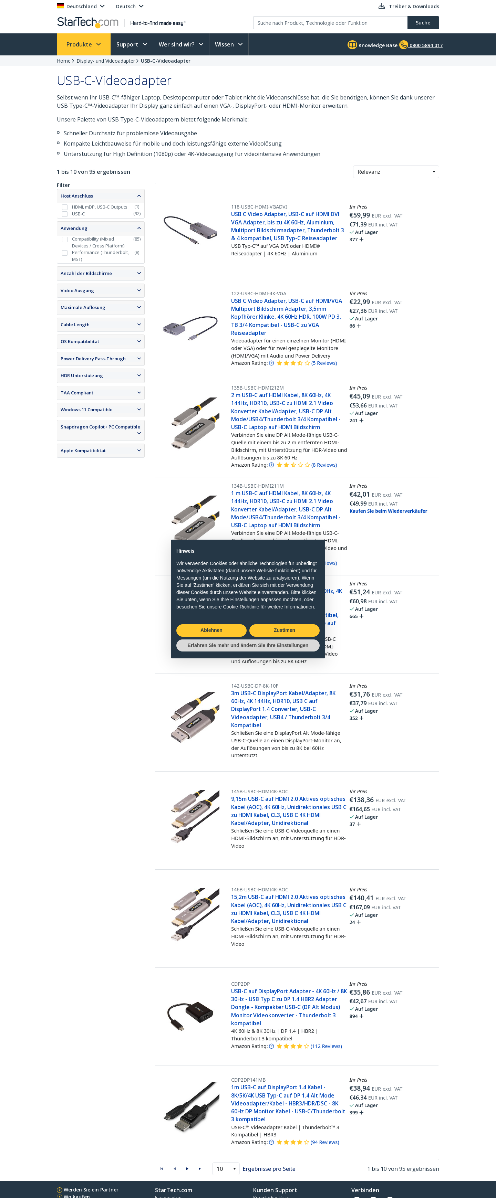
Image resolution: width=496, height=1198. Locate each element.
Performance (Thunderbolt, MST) (100, 255)
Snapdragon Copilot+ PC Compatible (100, 427)
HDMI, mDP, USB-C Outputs (99, 207)
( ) (324, 363)
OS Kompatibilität (80, 341)
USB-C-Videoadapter (165, 60)
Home (64, 60)
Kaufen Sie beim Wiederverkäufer (388, 511)
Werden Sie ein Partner (91, 1189)
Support (128, 44)
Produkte (79, 44)
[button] (434, 172)
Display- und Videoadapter (105, 60)
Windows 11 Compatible (87, 409)
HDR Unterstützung (82, 375)
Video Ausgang (77, 290)
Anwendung (74, 228)
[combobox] (396, 171)
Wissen (225, 44)
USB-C (78, 214)
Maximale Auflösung (83, 307)
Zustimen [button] (284, 630)
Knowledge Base (372, 44)
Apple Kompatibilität (83, 450)
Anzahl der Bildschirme (86, 273)
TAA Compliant (77, 393)
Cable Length (75, 324)
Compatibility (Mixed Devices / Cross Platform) (98, 242)
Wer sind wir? (177, 44)
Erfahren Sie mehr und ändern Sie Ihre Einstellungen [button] (248, 645)
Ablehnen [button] (211, 630)
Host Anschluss (77, 196)
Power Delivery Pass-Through (93, 359)
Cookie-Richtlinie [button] (241, 606)
